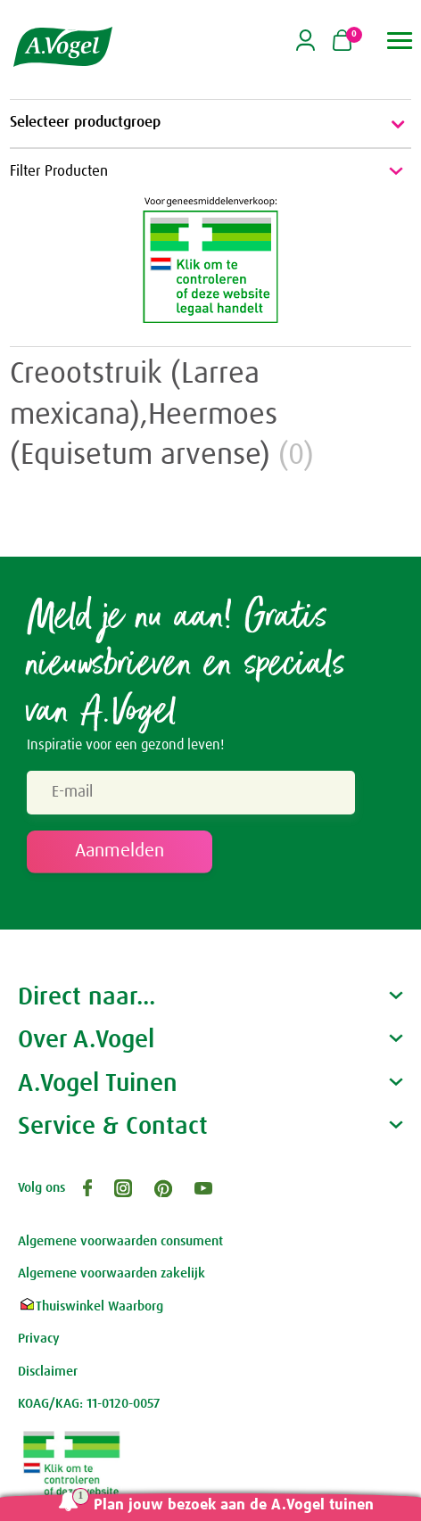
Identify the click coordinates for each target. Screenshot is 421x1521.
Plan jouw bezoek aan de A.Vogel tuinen (234, 1505)
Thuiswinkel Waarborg (90, 1306)
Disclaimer (48, 1371)
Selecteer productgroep (210, 124)
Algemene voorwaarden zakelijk (111, 1273)
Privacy (39, 1338)
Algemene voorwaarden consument (120, 1241)
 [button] (400, 40)
